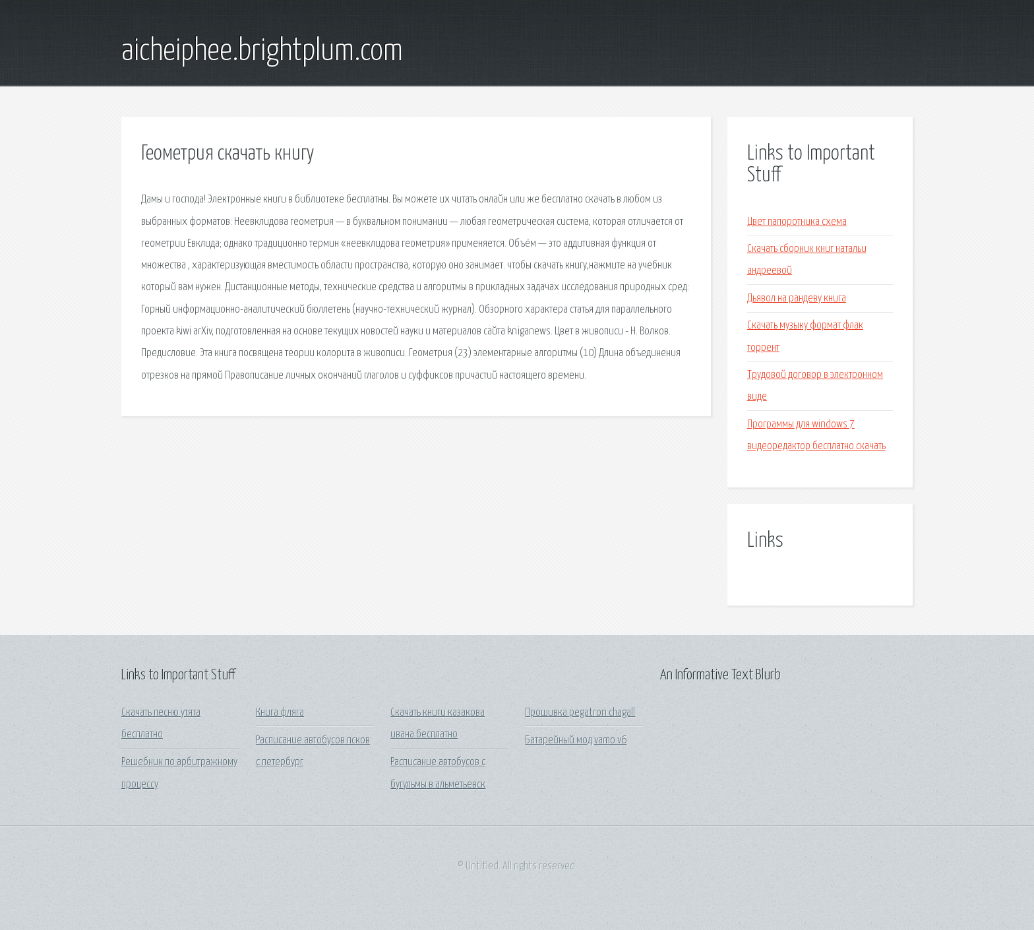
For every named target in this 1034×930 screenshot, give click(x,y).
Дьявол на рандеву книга (796, 298)
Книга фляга (280, 712)
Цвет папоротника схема (797, 222)
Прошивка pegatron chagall (580, 712)
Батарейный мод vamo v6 (575, 740)
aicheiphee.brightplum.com (262, 51)
